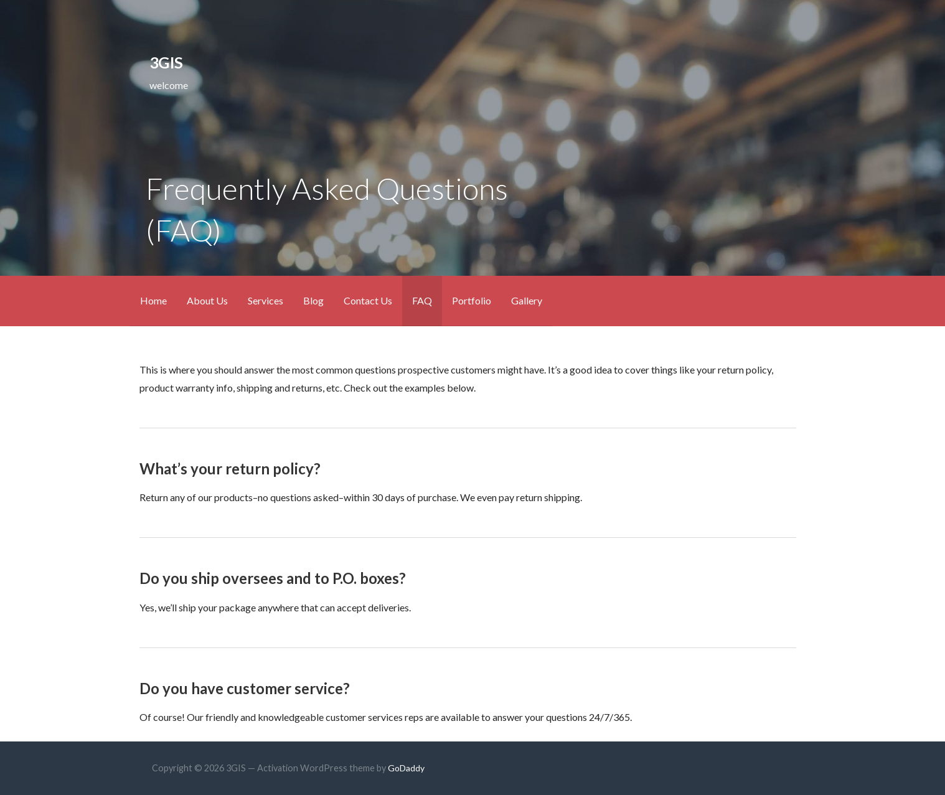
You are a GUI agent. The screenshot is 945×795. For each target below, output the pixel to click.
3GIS (165, 62)
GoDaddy (406, 768)
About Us (207, 300)
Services (265, 300)
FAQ (422, 300)
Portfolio (471, 300)
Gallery (526, 300)
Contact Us (368, 300)
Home (153, 300)
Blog (313, 300)
